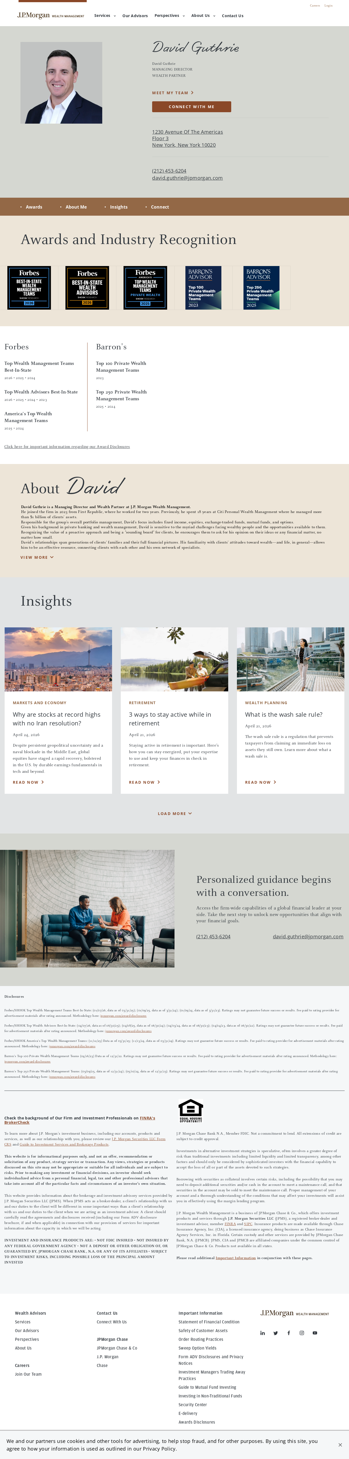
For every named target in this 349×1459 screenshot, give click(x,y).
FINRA (230, 1224)
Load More (172, 813)
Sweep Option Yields (197, 1348)
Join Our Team (28, 1374)
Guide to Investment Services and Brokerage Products (64, 1145)
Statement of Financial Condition (209, 1322)
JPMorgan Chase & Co (117, 1348)
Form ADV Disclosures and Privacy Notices (211, 1360)
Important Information (236, 1258)
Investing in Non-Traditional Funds (210, 1396)
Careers (315, 5)
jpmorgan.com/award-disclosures (123, 1016)
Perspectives (170, 15)
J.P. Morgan (108, 1357)
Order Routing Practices (201, 1339)
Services (105, 15)
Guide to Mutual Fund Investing (207, 1387)
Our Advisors (27, 1331)
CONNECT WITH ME (192, 106)
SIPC (248, 1224)
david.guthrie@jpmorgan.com (187, 178)
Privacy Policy (159, 1448)
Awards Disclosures (197, 1422)
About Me (76, 207)
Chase (102, 1365)
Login (328, 5)
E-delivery (188, 1413)
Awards (34, 207)
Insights (119, 207)
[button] (340, 1445)
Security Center (193, 1405)
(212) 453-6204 (213, 936)
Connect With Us (112, 1322)
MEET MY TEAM (170, 92)
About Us (203, 15)
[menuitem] (135, 16)
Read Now (26, 782)
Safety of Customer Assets (203, 1331)
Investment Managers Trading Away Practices (212, 1375)
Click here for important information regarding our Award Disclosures (67, 447)
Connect (160, 207)
